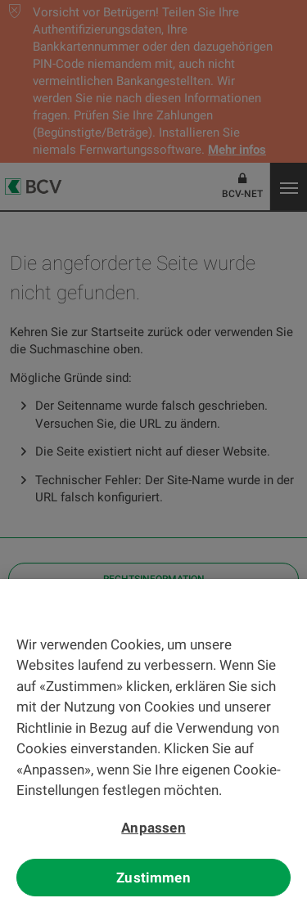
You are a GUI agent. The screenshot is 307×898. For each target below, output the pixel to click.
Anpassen (153, 832)
